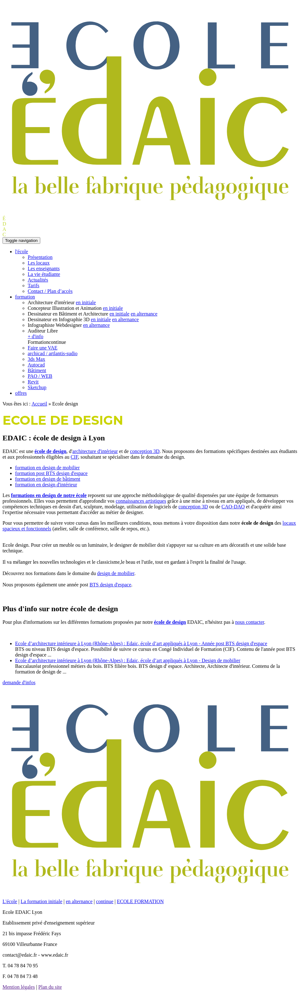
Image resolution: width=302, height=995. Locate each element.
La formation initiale (41, 901)
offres (21, 393)
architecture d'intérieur (95, 451)
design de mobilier (115, 573)
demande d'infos (19, 682)
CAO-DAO (233, 506)
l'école (21, 251)
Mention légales (19, 987)
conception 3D (144, 451)
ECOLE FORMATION (140, 901)
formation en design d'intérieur (46, 484)
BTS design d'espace (110, 584)
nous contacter (249, 622)
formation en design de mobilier (47, 467)
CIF (74, 457)
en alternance (79, 901)
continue (104, 901)
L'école (10, 901)
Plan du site (50, 987)
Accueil (39, 403)
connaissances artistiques (141, 501)
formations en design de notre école (49, 495)
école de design (50, 451)
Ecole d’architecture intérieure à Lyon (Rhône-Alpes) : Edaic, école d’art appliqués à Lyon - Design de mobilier (127, 660)
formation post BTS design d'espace (51, 473)
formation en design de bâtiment (47, 479)
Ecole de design (63, 420)
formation (25, 296)
